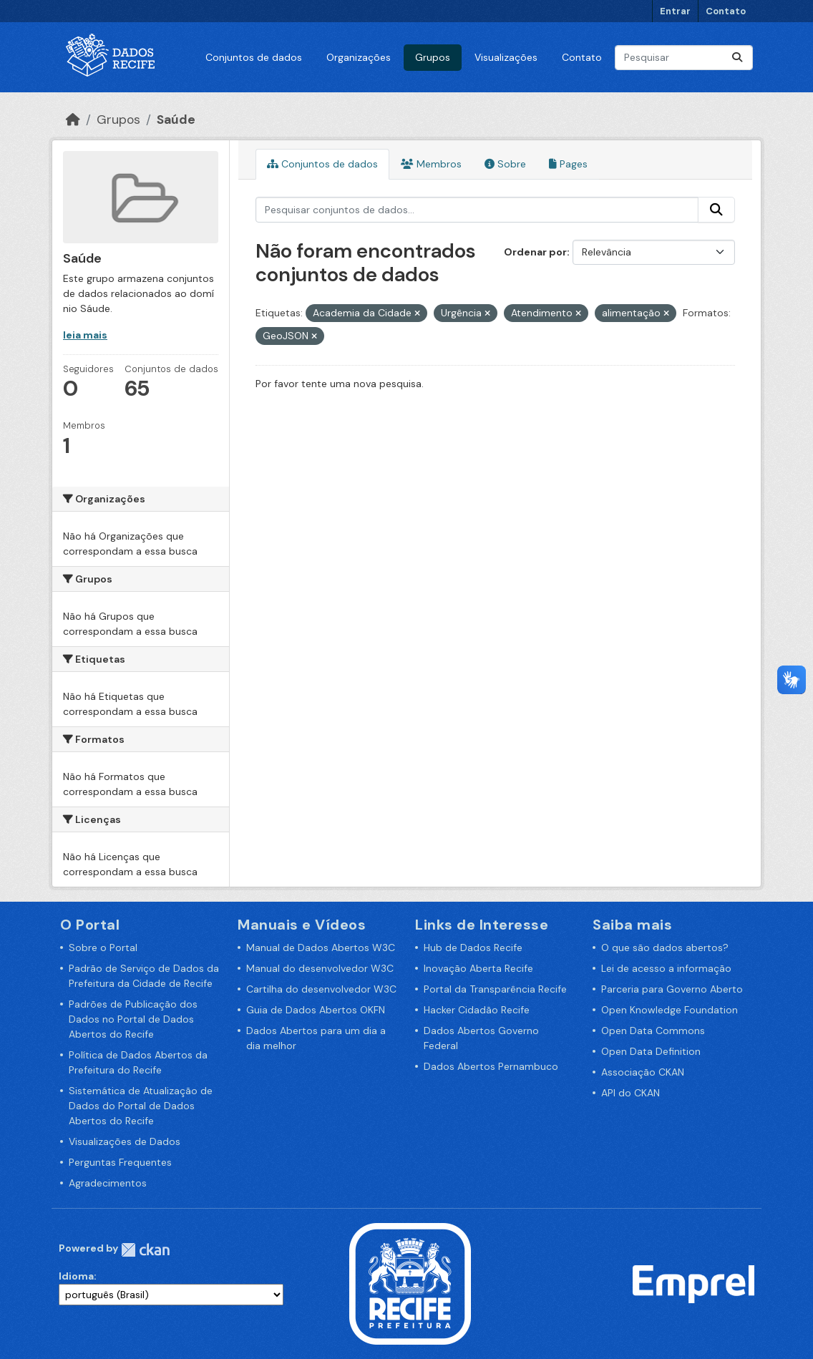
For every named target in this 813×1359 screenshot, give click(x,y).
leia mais (85, 334)
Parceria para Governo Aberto (672, 989)
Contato (726, 11)
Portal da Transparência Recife (495, 989)
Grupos (432, 57)
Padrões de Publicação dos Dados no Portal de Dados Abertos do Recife (133, 1019)
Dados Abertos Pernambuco (491, 1066)
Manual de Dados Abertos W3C (320, 947)
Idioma (76, 1276)
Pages (568, 163)
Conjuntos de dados (253, 57)
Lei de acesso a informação (666, 968)
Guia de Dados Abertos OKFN (315, 1009)
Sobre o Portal (103, 947)
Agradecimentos (108, 1183)
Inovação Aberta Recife (478, 968)
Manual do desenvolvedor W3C (320, 968)
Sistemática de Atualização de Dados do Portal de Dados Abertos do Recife (141, 1105)
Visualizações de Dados (124, 1141)
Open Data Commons (653, 1030)
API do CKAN (630, 1092)
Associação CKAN (642, 1072)
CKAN (145, 1249)
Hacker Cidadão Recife (477, 1009)
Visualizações (505, 57)
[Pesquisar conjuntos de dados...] (684, 57)
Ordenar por (535, 251)
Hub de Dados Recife (473, 947)
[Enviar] (737, 57)
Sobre (505, 163)
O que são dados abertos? (665, 947)
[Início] (73, 119)
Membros (431, 163)
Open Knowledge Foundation (669, 1009)
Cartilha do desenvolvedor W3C (321, 989)
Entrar (675, 11)
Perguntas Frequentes (120, 1162)
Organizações (358, 57)
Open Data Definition (651, 1051)
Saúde (176, 119)
